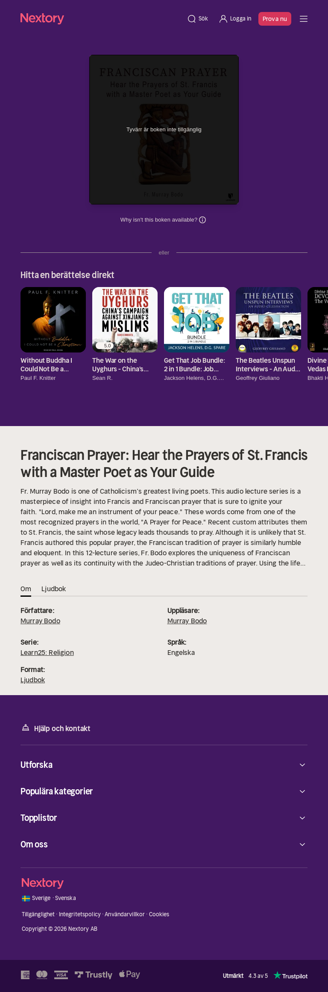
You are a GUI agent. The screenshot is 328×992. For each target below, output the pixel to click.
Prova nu (275, 19)
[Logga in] (234, 19)
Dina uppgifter (202, 220)
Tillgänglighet (38, 914)
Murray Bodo (40, 620)
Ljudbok (32, 679)
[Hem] (101, 18)
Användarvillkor (125, 914)
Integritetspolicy (80, 914)
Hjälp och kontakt (55, 728)
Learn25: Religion (47, 652)
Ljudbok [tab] (53, 588)
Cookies (159, 914)
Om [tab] (25, 588)
